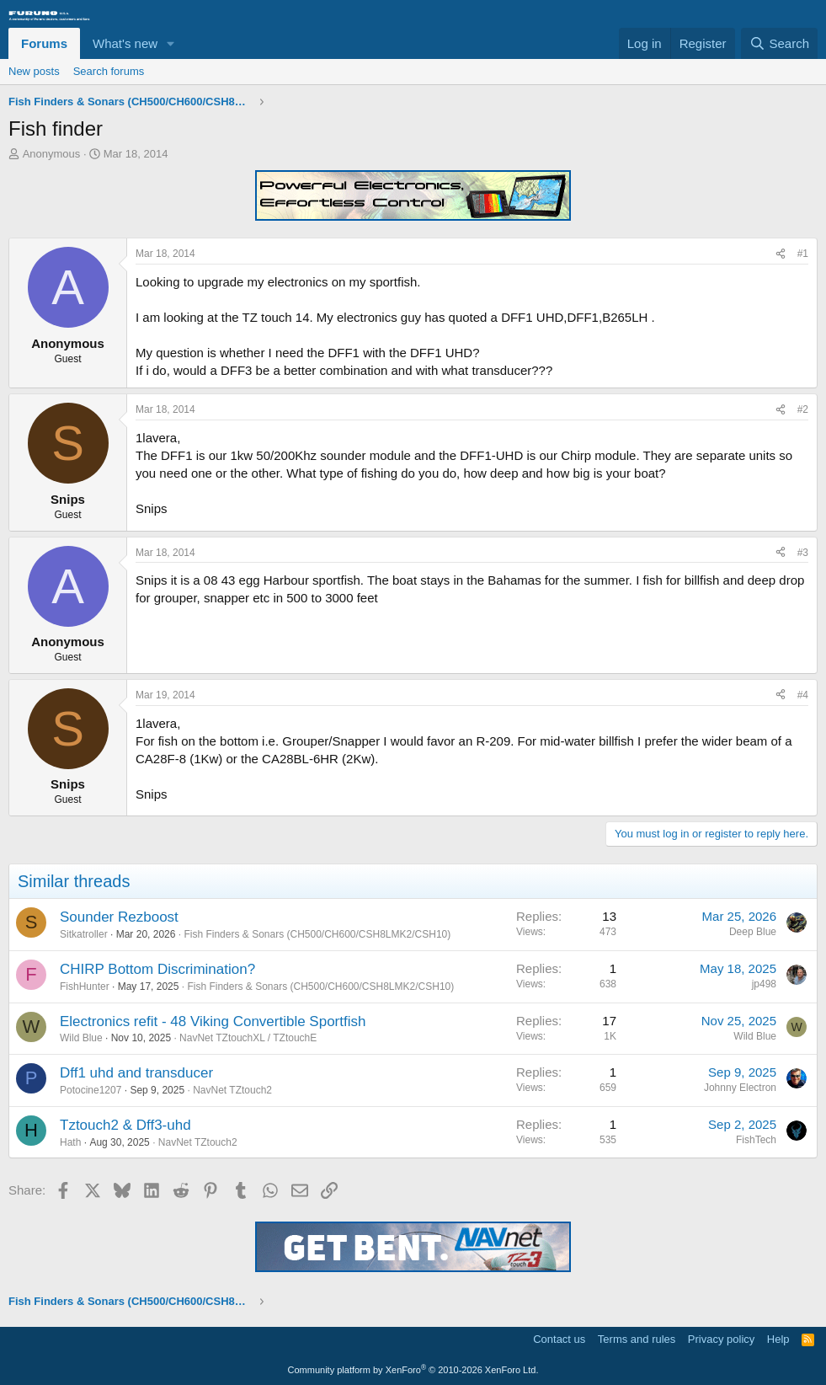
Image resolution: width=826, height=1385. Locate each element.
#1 (802, 253)
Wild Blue (81, 1038)
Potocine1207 (90, 1090)
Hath (70, 1142)
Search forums (109, 71)
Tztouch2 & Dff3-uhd (125, 1125)
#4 (802, 695)
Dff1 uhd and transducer (136, 1073)
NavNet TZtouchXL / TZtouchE (248, 1038)
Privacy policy (721, 1339)
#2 (802, 409)
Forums (44, 43)
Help (778, 1339)
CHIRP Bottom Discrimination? (157, 969)
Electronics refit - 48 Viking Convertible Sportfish (212, 1021)
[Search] (779, 43)
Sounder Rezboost (119, 917)
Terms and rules (636, 1339)
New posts (34, 71)
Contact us (559, 1339)
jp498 (764, 984)
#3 (802, 553)
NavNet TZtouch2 (232, 1090)
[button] (171, 43)
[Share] (780, 254)
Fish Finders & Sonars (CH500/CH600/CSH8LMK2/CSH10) (317, 934)
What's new (125, 43)
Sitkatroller (84, 934)
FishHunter (84, 986)
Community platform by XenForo (413, 1370)
